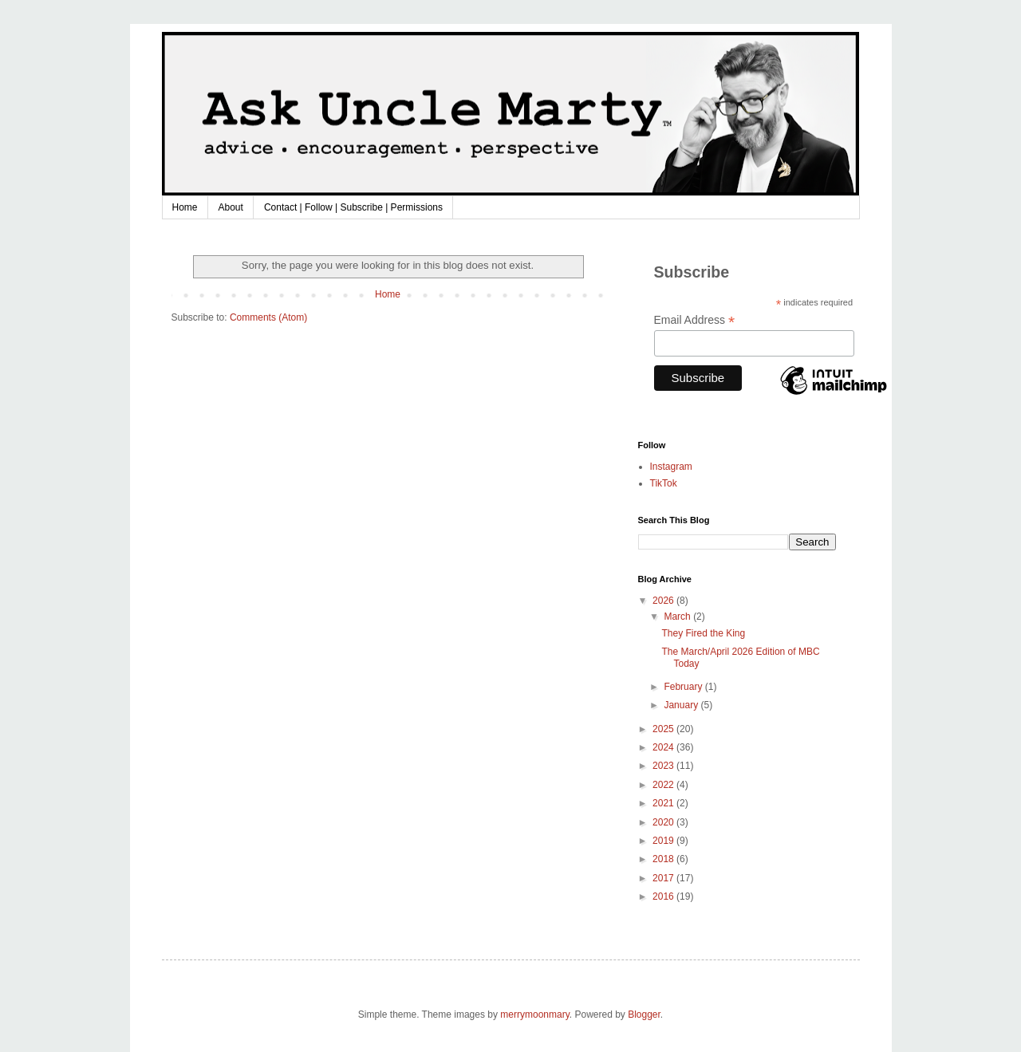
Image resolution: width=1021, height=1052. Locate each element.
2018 (664, 859)
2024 (664, 747)
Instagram (671, 466)
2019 (664, 840)
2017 (664, 878)
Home (185, 207)
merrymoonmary (534, 1014)
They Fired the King (703, 633)
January (682, 705)
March (678, 616)
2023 (664, 765)
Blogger (644, 1014)
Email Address (694, 320)
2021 (664, 803)
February (684, 686)
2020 (664, 822)
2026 (664, 600)
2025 (664, 729)
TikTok (663, 483)
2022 (664, 784)
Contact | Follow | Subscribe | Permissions (353, 207)
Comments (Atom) (268, 317)
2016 (664, 896)
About (231, 207)
